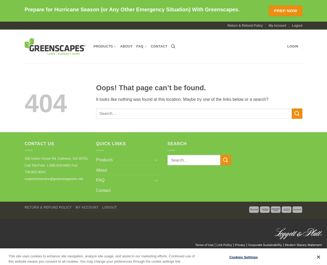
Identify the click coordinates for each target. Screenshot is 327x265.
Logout (297, 25)
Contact (159, 46)
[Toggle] (156, 160)
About (126, 46)
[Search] (173, 46)
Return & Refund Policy (245, 25)
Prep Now (285, 10)
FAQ (141, 46)
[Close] (318, 258)
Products (104, 46)
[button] (292, 46)
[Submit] (297, 113)
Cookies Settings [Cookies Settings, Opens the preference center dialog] (243, 259)
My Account (277, 25)
